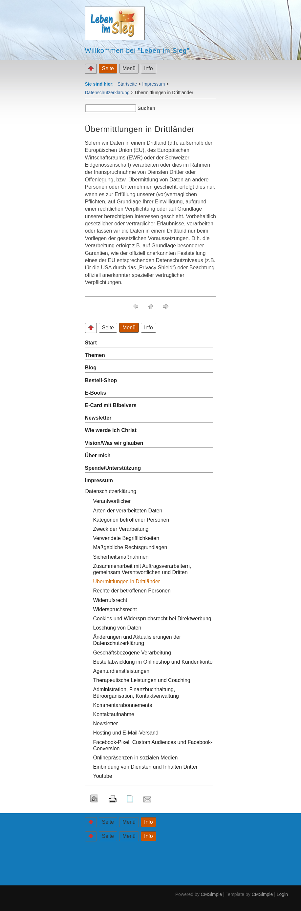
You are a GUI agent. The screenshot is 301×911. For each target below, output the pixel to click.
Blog (91, 367)
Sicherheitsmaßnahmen (121, 557)
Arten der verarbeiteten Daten (127, 510)
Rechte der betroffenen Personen (132, 590)
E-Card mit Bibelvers (111, 405)
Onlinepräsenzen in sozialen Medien (135, 757)
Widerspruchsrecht (115, 609)
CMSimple (211, 894)
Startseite (127, 84)
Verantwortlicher (112, 501)
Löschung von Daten (117, 628)
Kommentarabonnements (122, 705)
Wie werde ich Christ (111, 430)
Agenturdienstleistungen (121, 671)
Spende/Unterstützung (113, 468)
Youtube (102, 776)
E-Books (95, 393)
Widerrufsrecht (110, 600)
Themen (95, 355)
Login (282, 894)
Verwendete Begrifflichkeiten (126, 538)
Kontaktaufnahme (113, 714)
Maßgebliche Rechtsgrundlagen (130, 547)
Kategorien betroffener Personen (131, 520)
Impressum (153, 84)
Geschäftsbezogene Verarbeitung (132, 652)
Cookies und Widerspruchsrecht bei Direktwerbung (152, 618)
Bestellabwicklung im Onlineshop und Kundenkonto (153, 662)
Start (91, 342)
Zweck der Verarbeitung (121, 529)
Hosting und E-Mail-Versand (126, 732)
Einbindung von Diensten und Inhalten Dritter (145, 767)
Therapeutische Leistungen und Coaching (141, 680)
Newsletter (98, 418)
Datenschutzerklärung (107, 92)
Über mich (98, 455)
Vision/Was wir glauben (114, 443)
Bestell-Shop (101, 380)
